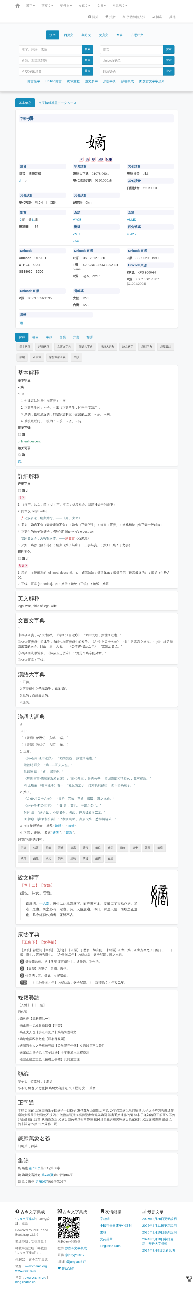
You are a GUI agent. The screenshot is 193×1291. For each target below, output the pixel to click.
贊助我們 (66, 1268)
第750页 (41, 1181)
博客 (157, 17)
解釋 (22, 337)
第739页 (34, 1168)
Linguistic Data (110, 1246)
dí (20, 180)
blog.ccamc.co (25, 1282)
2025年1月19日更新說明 (159, 1232)
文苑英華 (106, 1239)
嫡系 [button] (60, 858)
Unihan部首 (53, 81)
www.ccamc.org (36, 1266)
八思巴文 (119, 5)
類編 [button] (22, 357)
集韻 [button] (76, 357)
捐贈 (110, 17)
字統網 (104, 1219)
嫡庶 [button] (23, 858)
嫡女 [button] (123, 847)
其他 (173, 17)
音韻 (62, 337)
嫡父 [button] (48, 858)
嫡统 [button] (73, 858)
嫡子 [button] (135, 847)
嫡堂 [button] (110, 847)
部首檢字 (33, 81)
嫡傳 (55, 832)
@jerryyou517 (74, 1255)
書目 (35, 337)
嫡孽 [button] (160, 847)
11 (33, 219)
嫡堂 (71, 826)
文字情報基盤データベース (58, 103)
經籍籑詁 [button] (165, 346)
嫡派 (69, 832)
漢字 (30, 5)
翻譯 (89, 337)
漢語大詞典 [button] (107, 346)
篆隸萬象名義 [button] (57, 357)
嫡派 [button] (36, 858)
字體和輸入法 (133, 17)
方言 (76, 337)
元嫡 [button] (48, 847)
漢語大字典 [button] (86, 346)
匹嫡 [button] (60, 847)
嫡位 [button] (98, 847)
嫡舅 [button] (85, 858)
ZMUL (77, 234)
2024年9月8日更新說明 (158, 1250)
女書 (101, 5)
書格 (103, 1232)
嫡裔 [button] (98, 858)
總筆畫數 (73, 81)
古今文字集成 (25, 1219)
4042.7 (132, 234)
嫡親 (58, 826)
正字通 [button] (37, 357)
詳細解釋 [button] (43, 346)
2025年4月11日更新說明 (159, 1225)
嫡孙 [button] (147, 847)
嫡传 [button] (85, 847)
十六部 (44, 903)
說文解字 (91, 81)
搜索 (87, 49)
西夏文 (47, 5)
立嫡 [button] (110, 858)
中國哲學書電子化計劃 (116, 1225)
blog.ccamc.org (35, 1277)
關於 (93, 17)
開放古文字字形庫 (152, 81)
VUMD (131, 219)
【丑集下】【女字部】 (39, 942)
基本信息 (25, 103)
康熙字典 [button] (146, 346)
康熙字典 (109, 81)
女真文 (84, 5)
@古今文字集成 (76, 1248)
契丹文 (66, 5)
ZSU (76, 241)
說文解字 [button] (127, 346)
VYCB (77, 219)
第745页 (47, 1175)
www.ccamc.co (25, 1271)
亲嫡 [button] (23, 847)
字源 (49, 337)
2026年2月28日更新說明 (159, 1219)
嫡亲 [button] (73, 847)
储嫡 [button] (36, 847)
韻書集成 (127, 81)
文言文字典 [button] (64, 346)
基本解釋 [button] (24, 346)
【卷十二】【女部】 (37, 885)
